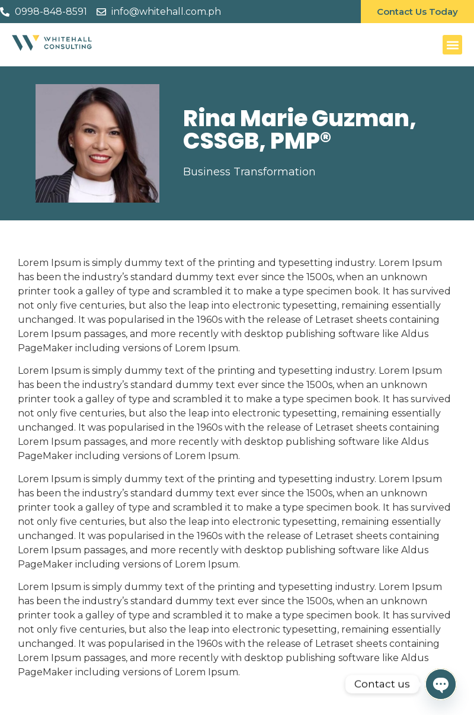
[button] (452, 44)
